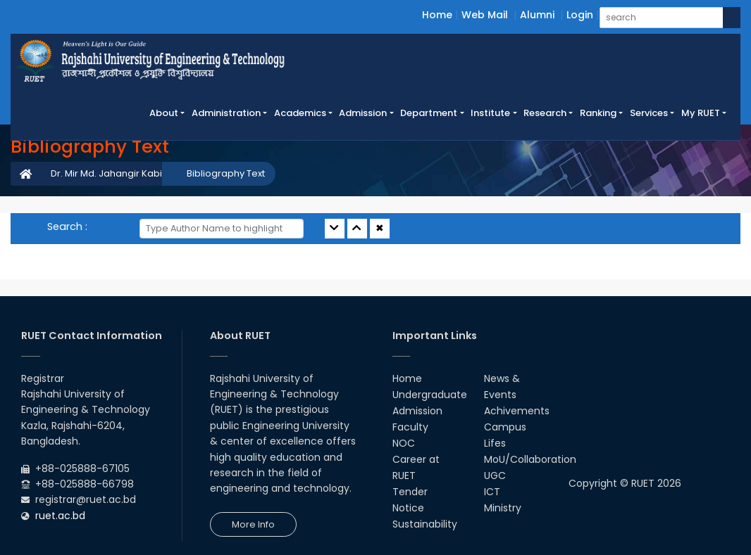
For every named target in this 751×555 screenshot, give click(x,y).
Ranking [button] (598, 113)
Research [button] (544, 113)
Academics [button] (300, 113)
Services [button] (649, 113)
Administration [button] (226, 113)
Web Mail (484, 15)
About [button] (163, 113)
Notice (408, 508)
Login (579, 15)
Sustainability (424, 524)
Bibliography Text (226, 173)
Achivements (517, 411)
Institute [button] (490, 113)
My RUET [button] (700, 113)
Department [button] (428, 113)
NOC (403, 443)
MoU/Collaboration (530, 459)
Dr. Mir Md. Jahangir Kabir (108, 173)
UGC (495, 475)
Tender (410, 492)
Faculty (410, 427)
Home (437, 15)
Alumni (537, 15)
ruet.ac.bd (60, 516)
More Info (253, 524)
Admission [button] (363, 113)
